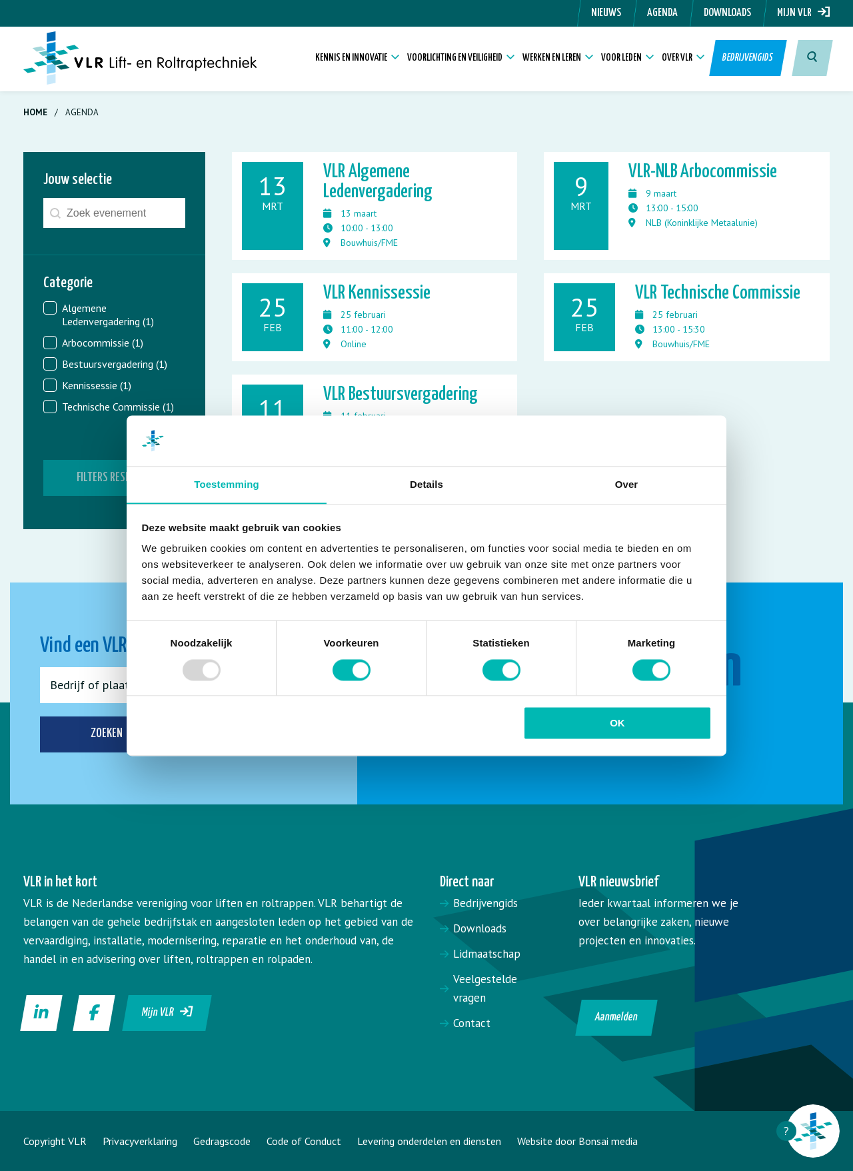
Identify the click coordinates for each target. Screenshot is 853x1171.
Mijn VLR (803, 13)
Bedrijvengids (748, 60)
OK (617, 723)
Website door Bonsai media (577, 1141)
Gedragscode (222, 1141)
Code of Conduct (304, 1141)
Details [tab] (426, 484)
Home (35, 112)
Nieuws (606, 13)
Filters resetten (114, 477)
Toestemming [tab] (226, 484)
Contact (471, 1023)
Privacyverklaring (140, 1141)
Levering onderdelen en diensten (429, 1141)
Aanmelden (616, 1017)
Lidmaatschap (486, 953)
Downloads (727, 13)
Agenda (662, 13)
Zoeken (125, 734)
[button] (114, 314)
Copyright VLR (55, 1141)
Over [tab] (626, 484)
